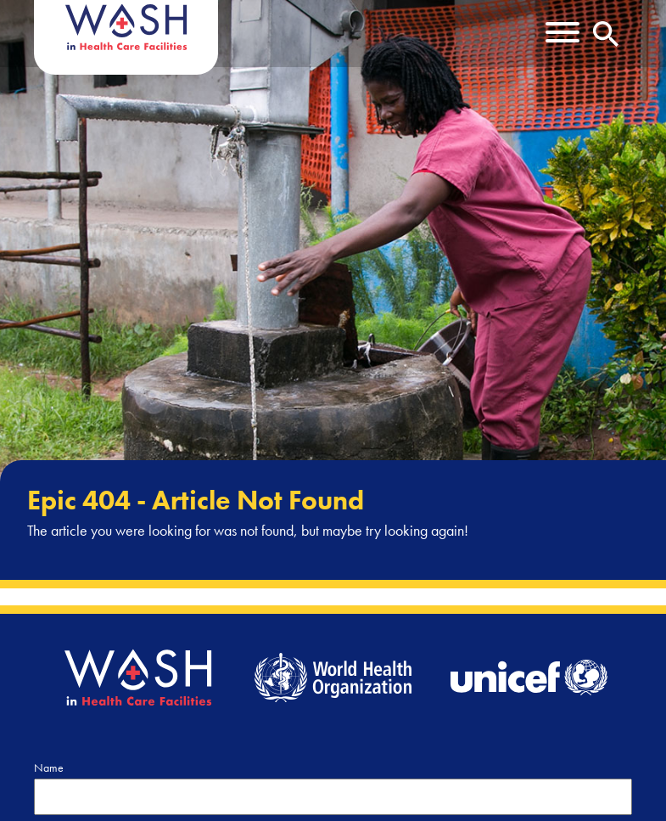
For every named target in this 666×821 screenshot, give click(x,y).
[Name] (333, 796)
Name (49, 767)
